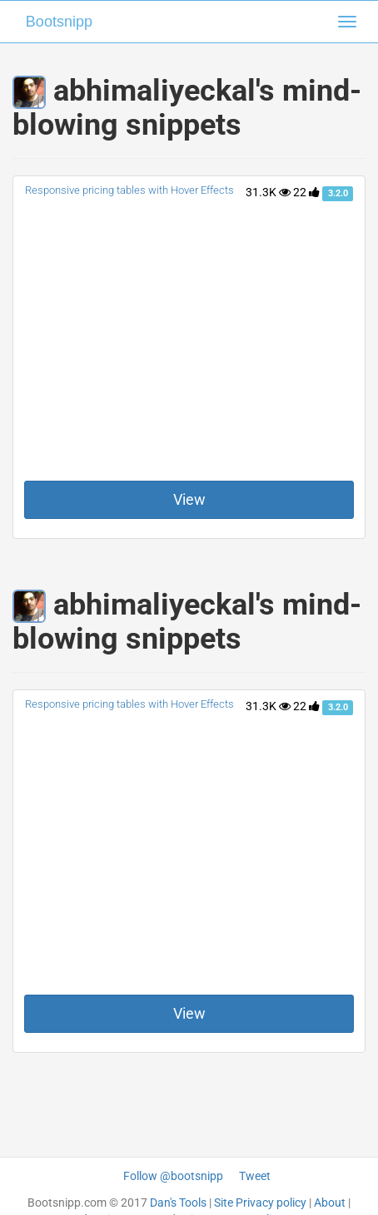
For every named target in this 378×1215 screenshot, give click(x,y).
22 (306, 192)
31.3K (268, 192)
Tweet (255, 1176)
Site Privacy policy (260, 1202)
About (330, 1202)
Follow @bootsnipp (173, 1176)
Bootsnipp (59, 21)
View (189, 499)
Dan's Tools (178, 1202)
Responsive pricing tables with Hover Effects (129, 190)
